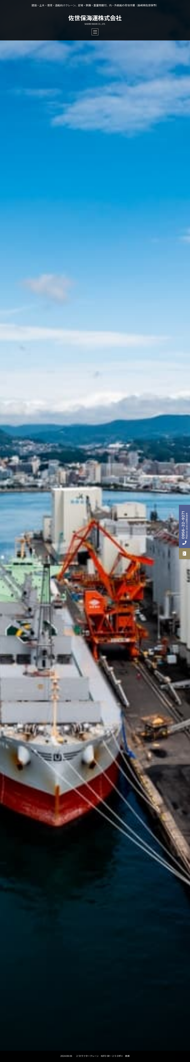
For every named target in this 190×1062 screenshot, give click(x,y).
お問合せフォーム (184, 553)
